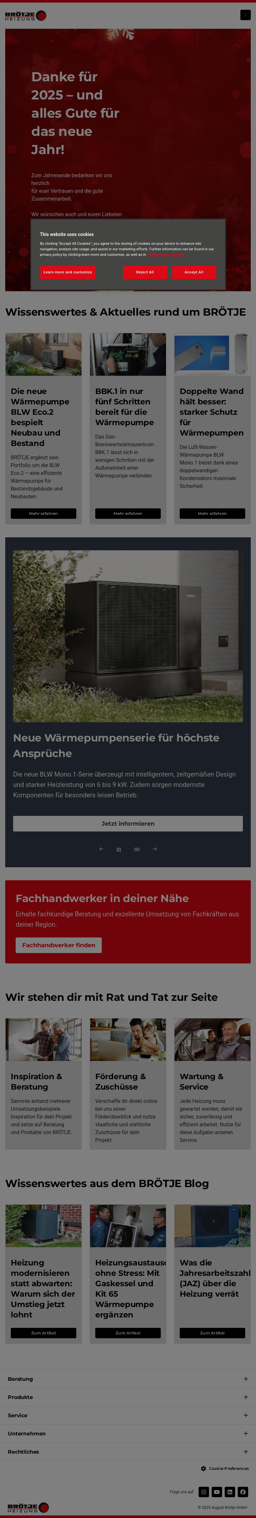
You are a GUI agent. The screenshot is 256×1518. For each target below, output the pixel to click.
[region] (128, 254)
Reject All (145, 272)
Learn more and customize (68, 272)
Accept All (194, 272)
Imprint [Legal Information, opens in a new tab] (178, 254)
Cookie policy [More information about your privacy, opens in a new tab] (159, 254)
